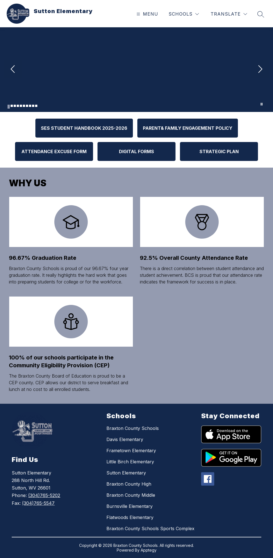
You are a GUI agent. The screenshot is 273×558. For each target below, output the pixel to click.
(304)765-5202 (44, 495)
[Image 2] (12, 106)
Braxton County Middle (130, 495)
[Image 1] (9, 107)
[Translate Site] (228, 14)
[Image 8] (30, 106)
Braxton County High (128, 484)
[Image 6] (24, 106)
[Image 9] (33, 106)
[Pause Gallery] (261, 104)
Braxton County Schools (132, 428)
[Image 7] (27, 106)
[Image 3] (15, 106)
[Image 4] (18, 106)
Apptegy (149, 550)
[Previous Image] (13, 69)
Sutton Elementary (126, 473)
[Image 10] (36, 106)
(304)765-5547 (38, 503)
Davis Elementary (124, 439)
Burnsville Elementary (129, 506)
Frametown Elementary (131, 450)
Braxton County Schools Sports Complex (150, 528)
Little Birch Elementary (130, 461)
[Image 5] (21, 106)
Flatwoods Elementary (129, 517)
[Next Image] (260, 69)
